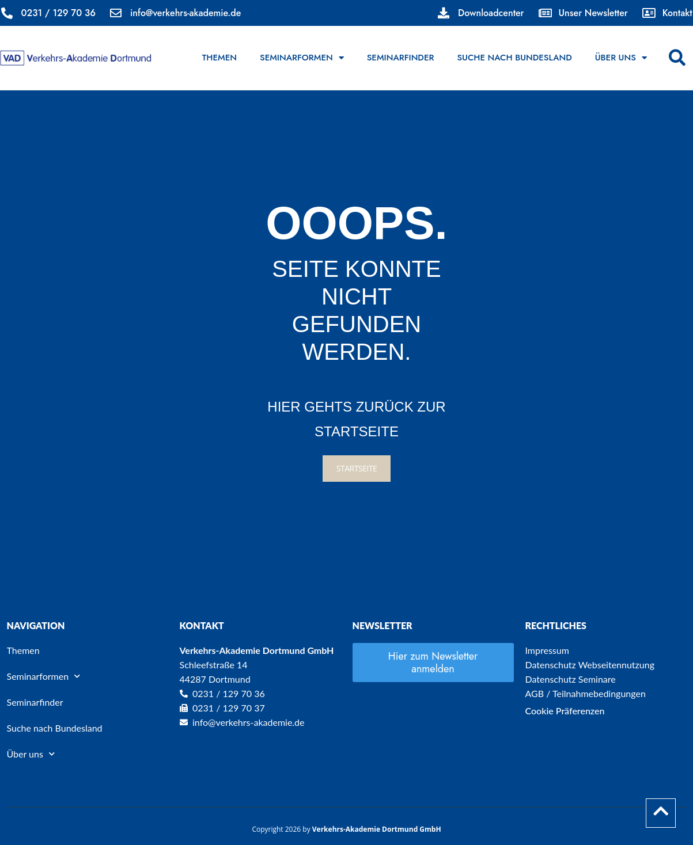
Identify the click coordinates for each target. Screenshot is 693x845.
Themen (219, 57)
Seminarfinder (400, 57)
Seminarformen (302, 58)
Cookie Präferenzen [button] (565, 710)
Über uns (621, 58)
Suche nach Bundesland (514, 57)
